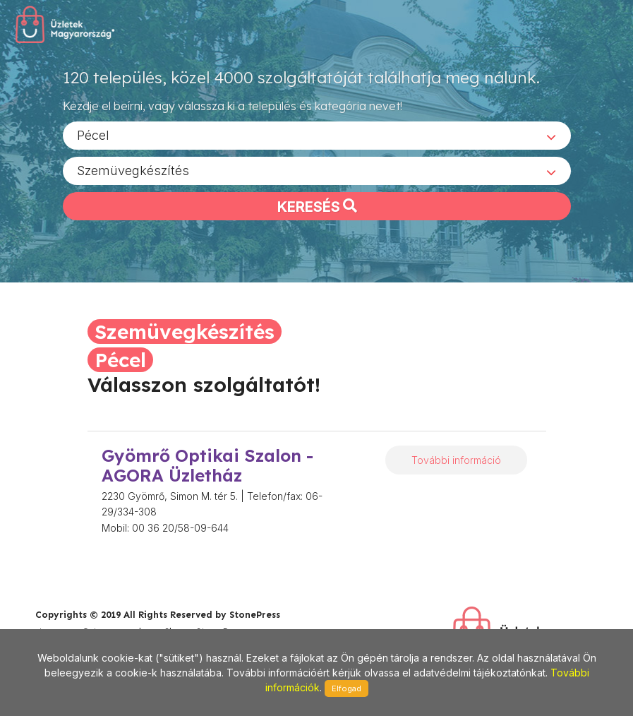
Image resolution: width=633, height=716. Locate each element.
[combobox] (317, 135)
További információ (456, 460)
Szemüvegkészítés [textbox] (133, 169)
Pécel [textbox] (93, 134)
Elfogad (346, 688)
